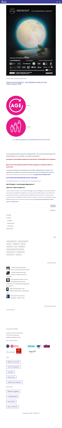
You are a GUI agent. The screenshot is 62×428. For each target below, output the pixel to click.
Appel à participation (21, 139)
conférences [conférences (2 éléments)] (16, 244)
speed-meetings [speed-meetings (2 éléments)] (11, 252)
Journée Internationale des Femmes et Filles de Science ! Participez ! (16, 274)
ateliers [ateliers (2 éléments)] (9, 244)
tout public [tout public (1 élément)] (18, 255)
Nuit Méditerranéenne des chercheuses (39, 139)
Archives (8, 218)
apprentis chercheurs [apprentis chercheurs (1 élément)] (23, 241)
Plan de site (11, 402)
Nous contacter (12, 407)
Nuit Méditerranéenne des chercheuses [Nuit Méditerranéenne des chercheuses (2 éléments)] (15, 249)
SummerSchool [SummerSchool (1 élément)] (10, 255)
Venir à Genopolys (13, 367)
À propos (10, 372)
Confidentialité (12, 396)
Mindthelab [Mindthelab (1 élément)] (22, 247)
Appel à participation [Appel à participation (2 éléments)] (12, 241)
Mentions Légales (13, 391)
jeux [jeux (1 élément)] (15, 247)
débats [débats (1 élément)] (23, 244)
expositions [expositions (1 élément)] (10, 247)
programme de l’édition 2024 (42, 174)
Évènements (23, 78)
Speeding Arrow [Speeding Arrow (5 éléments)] (20, 252)
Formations (10, 226)
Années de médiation (14, 382)
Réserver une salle (13, 362)
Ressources (11, 377)
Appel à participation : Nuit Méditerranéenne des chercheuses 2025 (17, 291)
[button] (60, 2)
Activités (16, 78)
